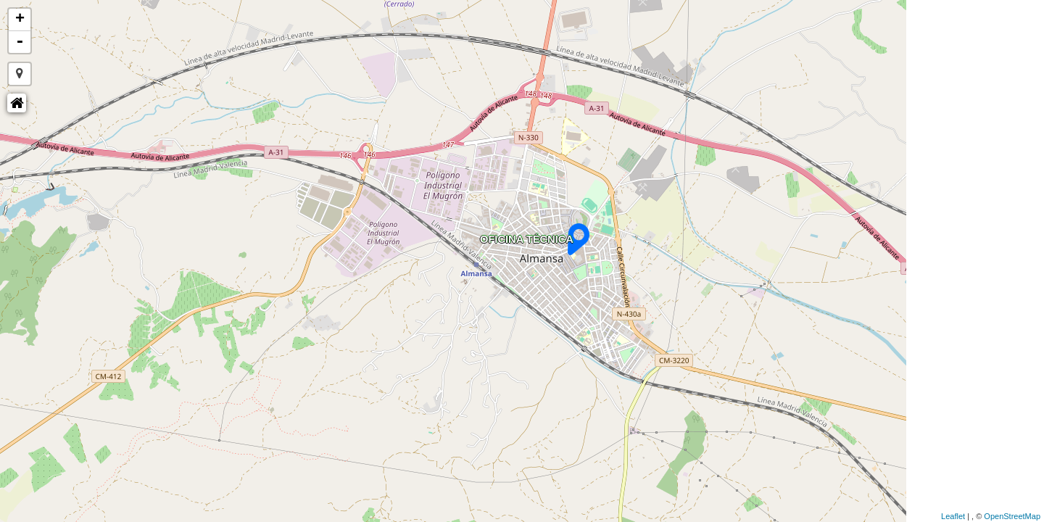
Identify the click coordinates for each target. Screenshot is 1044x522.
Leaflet (953, 516)
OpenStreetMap (1012, 516)
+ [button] (20, 19)
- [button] (19, 42)
